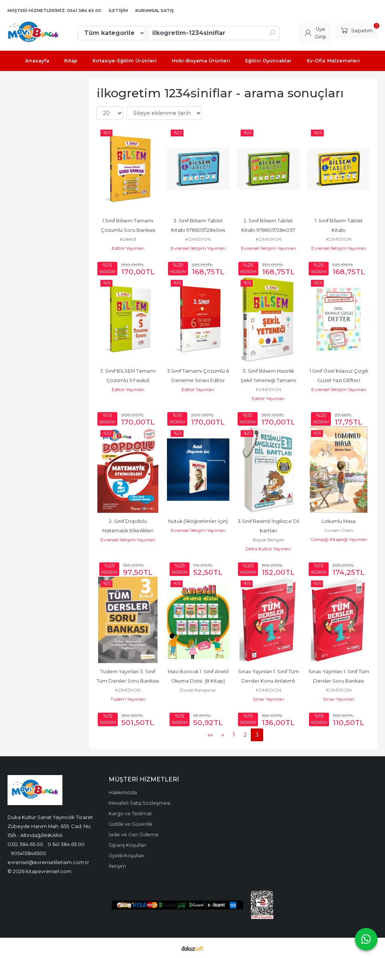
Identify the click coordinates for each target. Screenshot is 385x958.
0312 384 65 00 (25, 844)
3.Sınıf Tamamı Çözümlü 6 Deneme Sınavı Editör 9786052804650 (198, 380)
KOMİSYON (198, 239)
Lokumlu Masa (338, 521)
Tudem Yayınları (128, 699)
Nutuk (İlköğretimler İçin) (198, 521)
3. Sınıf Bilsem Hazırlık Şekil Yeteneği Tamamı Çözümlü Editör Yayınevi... (268, 380)
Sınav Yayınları (268, 699)
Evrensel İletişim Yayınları (198, 248)
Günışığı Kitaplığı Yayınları (338, 539)
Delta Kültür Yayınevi (268, 549)
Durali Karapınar (198, 690)
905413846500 (28, 853)
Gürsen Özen (338, 530)
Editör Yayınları (128, 248)
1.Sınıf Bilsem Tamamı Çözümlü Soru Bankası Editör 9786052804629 (128, 230)
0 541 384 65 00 (66, 844)
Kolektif (128, 239)
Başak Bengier (268, 539)
